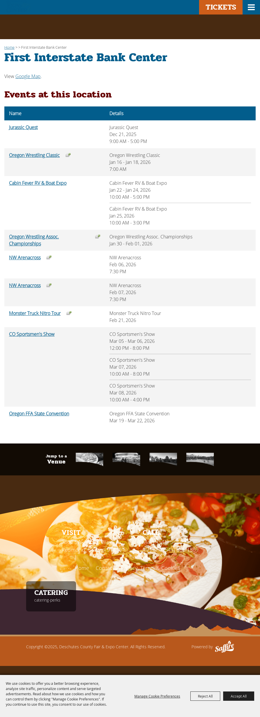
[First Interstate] (163, 459)
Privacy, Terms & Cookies (150, 567)
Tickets (220, 7)
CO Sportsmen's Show (32, 334)
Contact (105, 567)
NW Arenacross (25, 257)
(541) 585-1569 (180, 549)
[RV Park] (200, 459)
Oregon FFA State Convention (39, 413)
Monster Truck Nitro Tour (35, 313)
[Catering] (89, 459)
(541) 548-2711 (174, 541)
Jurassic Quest (23, 127)
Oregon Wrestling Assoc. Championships (34, 240)
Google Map (28, 76)
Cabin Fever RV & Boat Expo (37, 183)
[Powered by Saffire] (224, 646)
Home (9, 47)
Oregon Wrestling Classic (34, 155)
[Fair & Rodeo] (126, 459)
